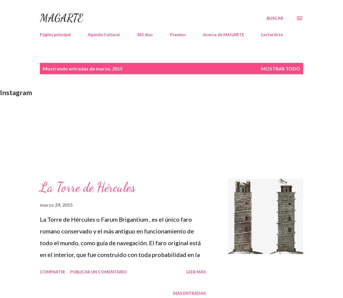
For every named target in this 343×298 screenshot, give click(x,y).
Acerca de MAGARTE (223, 34)
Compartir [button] (52, 271)
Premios (178, 34)
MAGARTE (61, 18)
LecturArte (272, 34)
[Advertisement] (171, 138)
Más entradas (189, 293)
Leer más (196, 271)
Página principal (55, 34)
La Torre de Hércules (87, 187)
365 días (145, 34)
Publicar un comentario (98, 271)
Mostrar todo (280, 68)
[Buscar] (275, 18)
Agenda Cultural (104, 34)
